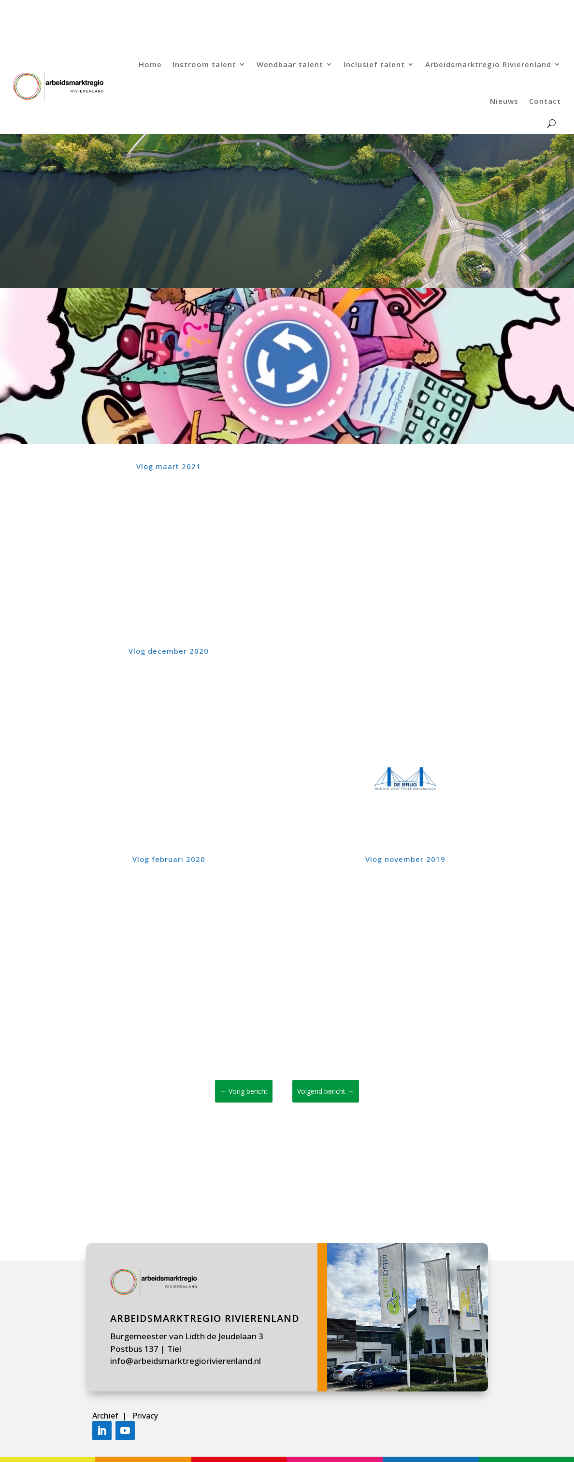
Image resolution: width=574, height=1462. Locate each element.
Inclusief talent (374, 64)
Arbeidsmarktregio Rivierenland (488, 64)
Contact (545, 101)
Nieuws (504, 101)
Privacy (145, 1415)
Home (150, 64)
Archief (106, 1415)
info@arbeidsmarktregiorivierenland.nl (185, 1360)
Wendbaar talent (290, 64)
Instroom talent (204, 64)
